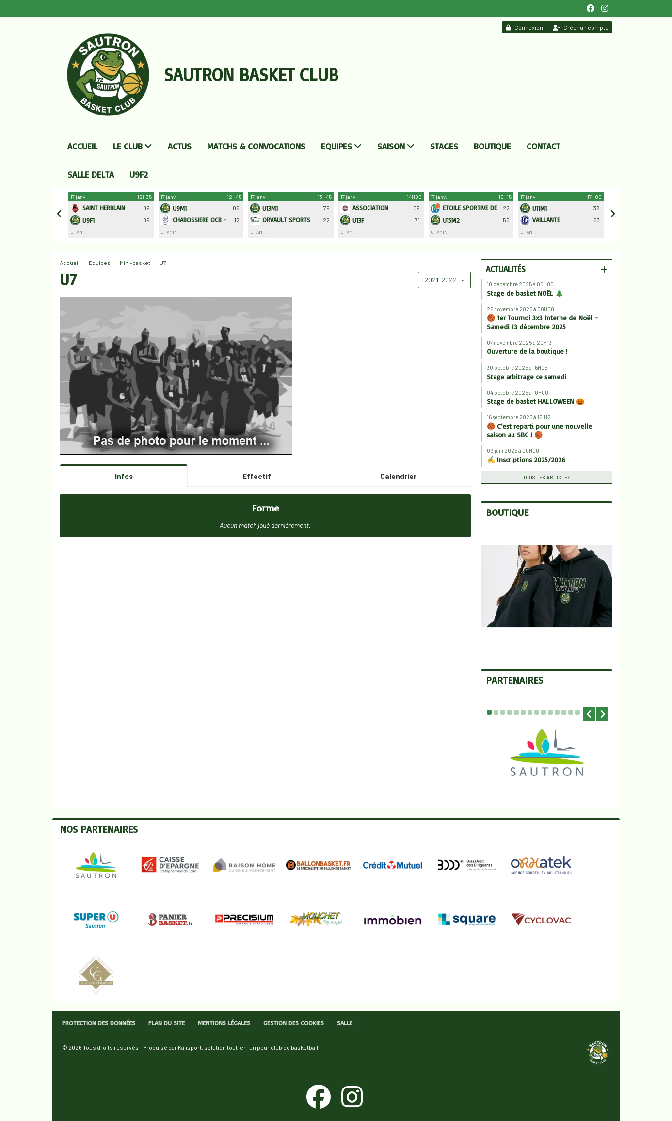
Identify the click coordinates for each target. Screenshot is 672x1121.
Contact (543, 146)
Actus (180, 146)
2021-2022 (444, 280)
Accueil (82, 146)
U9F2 (138, 174)
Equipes (341, 146)
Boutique (492, 146)
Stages (444, 146)
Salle (344, 1023)
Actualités (506, 269)
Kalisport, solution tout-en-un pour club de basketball (248, 1047)
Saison (396, 146)
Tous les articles (547, 477)
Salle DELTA (90, 174)
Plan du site (166, 1023)
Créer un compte (580, 27)
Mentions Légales (224, 1023)
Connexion (524, 27)
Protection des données (98, 1023)
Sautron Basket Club (251, 74)
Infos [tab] (124, 476)
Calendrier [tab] (398, 476)
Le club (132, 146)
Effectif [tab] (256, 476)
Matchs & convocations (256, 146)
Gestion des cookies (293, 1023)
